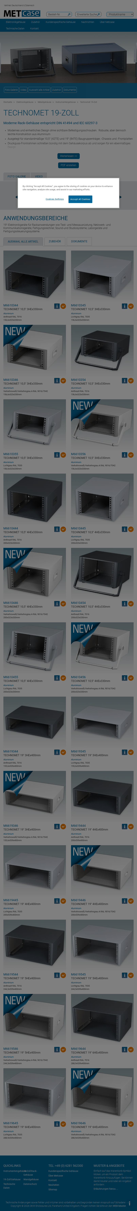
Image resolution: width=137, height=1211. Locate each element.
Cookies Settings (55, 199)
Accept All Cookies (80, 199)
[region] (68, 193)
